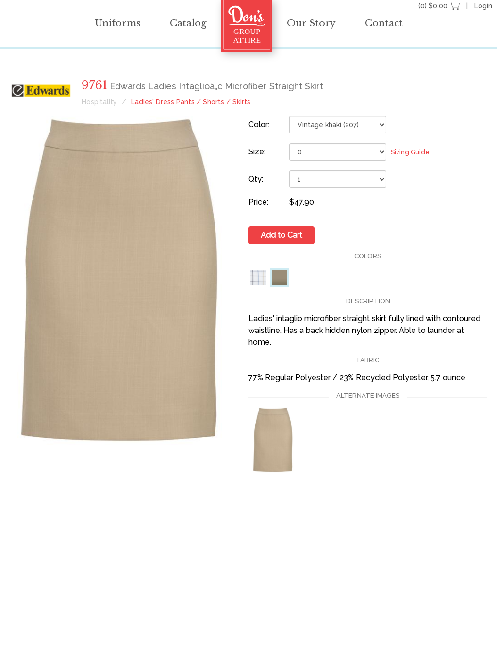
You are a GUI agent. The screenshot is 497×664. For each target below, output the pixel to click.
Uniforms (118, 23)
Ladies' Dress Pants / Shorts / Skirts (190, 102)
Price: (258, 202)
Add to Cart (281, 235)
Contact (384, 23)
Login (483, 6)
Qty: (255, 178)
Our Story (311, 23)
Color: (258, 124)
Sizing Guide (410, 152)
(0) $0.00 (440, 6)
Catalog (188, 23)
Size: (256, 151)
